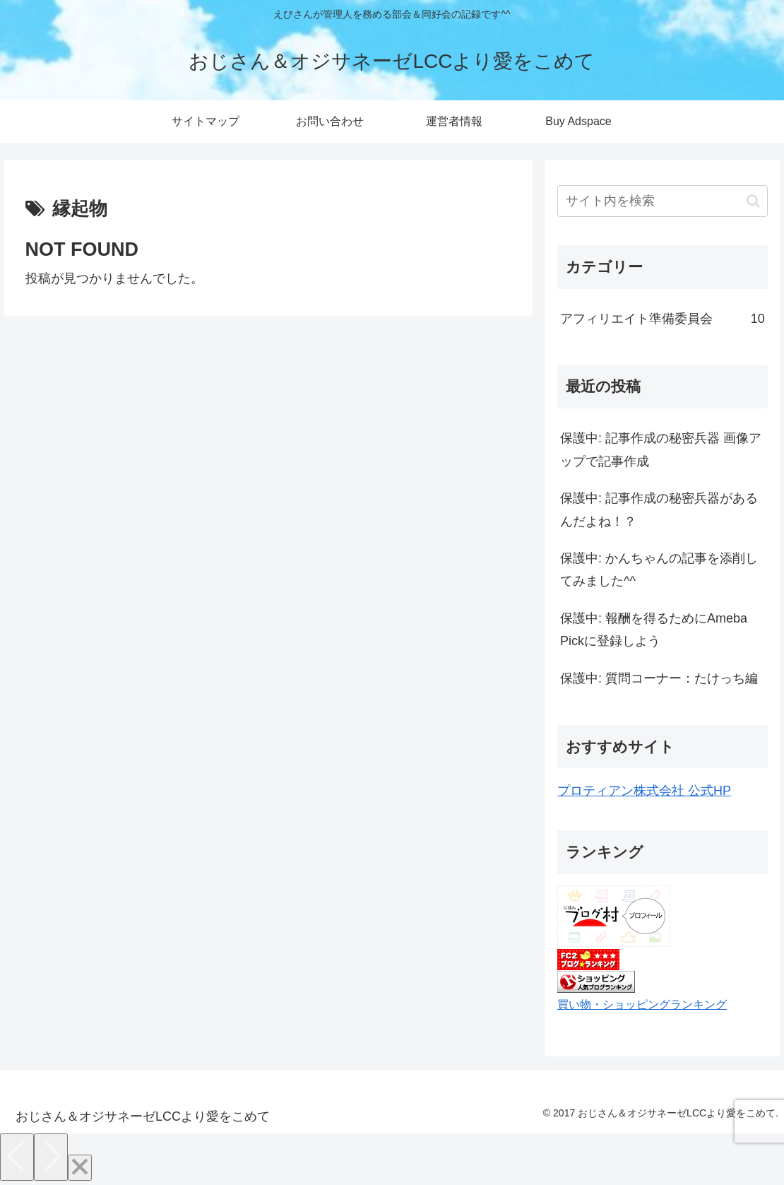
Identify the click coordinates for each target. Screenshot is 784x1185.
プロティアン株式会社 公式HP (644, 791)
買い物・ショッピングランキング (642, 1004)
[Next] (51, 1157)
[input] (662, 201)
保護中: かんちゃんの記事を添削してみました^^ (659, 569)
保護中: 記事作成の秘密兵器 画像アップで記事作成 (660, 449)
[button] (753, 201)
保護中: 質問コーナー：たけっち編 (659, 678)
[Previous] (17, 1157)
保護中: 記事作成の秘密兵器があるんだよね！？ (659, 509)
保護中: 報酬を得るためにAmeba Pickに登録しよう (653, 629)
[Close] (80, 1168)
